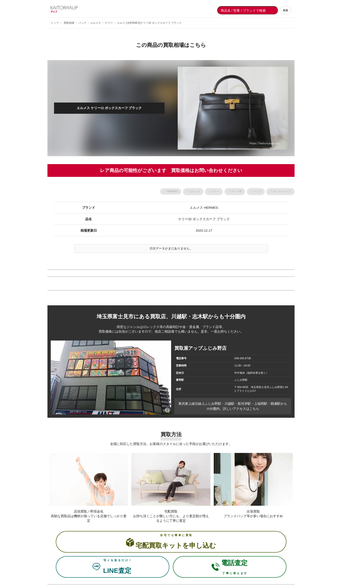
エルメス (195, 191)
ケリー (215, 191)
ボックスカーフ (282, 191)
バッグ (257, 191)
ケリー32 (236, 191)
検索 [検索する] (285, 10)
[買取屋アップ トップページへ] (68, 10)
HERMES (172, 191)
